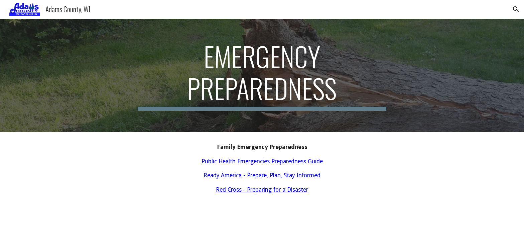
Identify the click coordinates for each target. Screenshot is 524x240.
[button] (516, 9)
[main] (262, 75)
